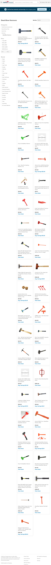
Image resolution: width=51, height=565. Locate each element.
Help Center (26, 555)
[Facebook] (2, 561)
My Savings (42, 2)
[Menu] (1, 2)
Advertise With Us (27, 557)
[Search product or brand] (27, 2)
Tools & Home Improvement (6, 20)
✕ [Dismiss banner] (49, 6)
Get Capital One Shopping (42, 551)
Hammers (3, 26)
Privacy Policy (26, 551)
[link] (8, 2)
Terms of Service (27, 553)
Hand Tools (3, 24)
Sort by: (35, 13)
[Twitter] (4, 561)
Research (38, 553)
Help (46, 2)
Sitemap (38, 555)
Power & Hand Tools (5, 22)
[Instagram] (6, 561)
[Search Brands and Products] (38, 2)
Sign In (49, 2)
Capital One (26, 559)
